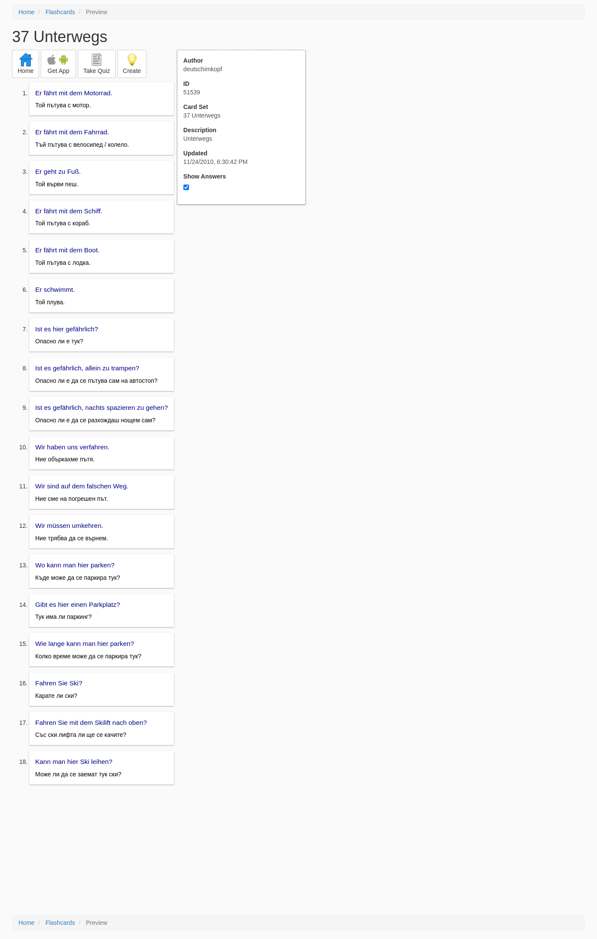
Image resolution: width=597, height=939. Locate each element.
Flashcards (60, 12)
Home (26, 12)
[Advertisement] (246, 289)
